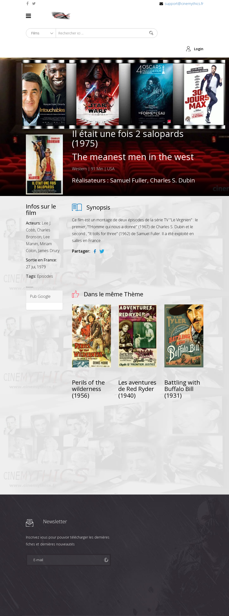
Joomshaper (157, 595)
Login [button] (198, 16)
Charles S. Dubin (172, 147)
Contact (28, 603)
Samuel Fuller (128, 147)
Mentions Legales (84, 595)
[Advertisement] (137, 402)
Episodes (45, 243)
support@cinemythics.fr (184, 3)
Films (41, 595)
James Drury (48, 218)
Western (79, 136)
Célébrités (58, 595)
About (27, 595)
